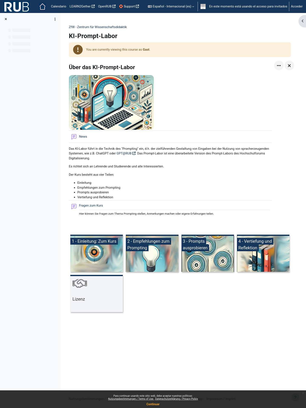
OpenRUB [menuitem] (105, 6)
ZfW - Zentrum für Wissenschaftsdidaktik (98, 27)
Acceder (297, 6)
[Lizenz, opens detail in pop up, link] (96, 294)
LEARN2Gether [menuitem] (80, 6)
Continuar (153, 404)
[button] (171, 6)
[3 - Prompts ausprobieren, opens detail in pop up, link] (207, 254)
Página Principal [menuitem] (42, 6)
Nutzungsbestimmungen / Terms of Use (131, 398)
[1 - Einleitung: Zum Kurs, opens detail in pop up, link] (96, 254)
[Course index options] (55, 19)
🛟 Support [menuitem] (127, 6)
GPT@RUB (124, 153)
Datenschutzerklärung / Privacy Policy (176, 398)
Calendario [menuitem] (58, 6)
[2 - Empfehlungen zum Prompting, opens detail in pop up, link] (152, 254)
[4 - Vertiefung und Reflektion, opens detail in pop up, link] (263, 254)
